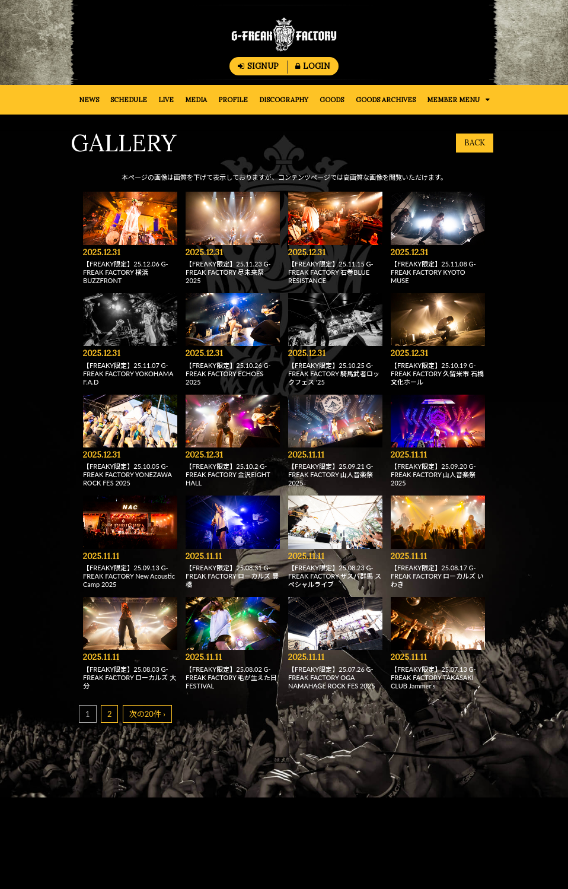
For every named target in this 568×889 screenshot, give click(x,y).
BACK (474, 143)
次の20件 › (147, 714)
